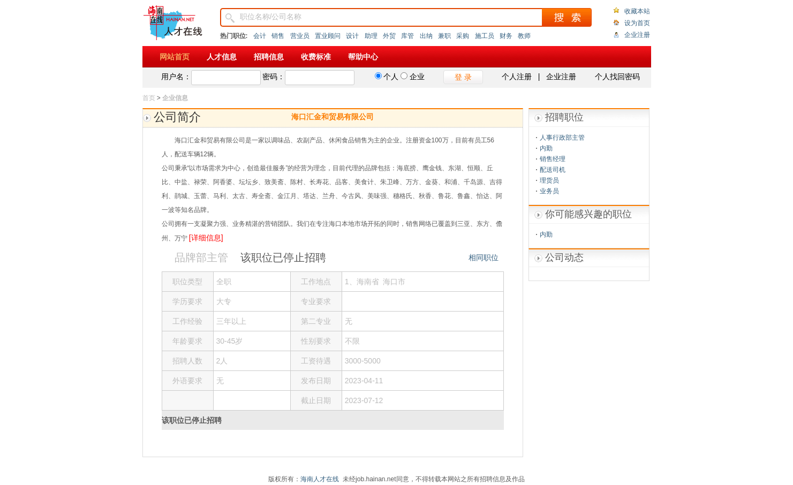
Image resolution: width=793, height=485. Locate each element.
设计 (352, 36)
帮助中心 (363, 56)
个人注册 (517, 76)
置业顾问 (328, 36)
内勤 (546, 148)
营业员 (299, 36)
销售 (277, 36)
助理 (371, 36)
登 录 (463, 77)
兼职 (444, 36)
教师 (524, 36)
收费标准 (316, 56)
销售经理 (552, 159)
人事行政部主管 (562, 137)
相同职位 (484, 257)
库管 (407, 36)
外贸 (389, 36)
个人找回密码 (617, 76)
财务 (506, 36)
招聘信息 (269, 56)
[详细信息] (206, 237)
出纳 (426, 36)
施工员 (484, 36)
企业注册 (637, 35)
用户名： (176, 76)
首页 (148, 98)
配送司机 (552, 169)
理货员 (549, 180)
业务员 (549, 191)
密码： (273, 76)
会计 (259, 36)
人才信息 (222, 56)
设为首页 (637, 23)
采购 (462, 36)
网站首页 (175, 56)
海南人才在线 (319, 479)
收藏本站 (637, 11)
